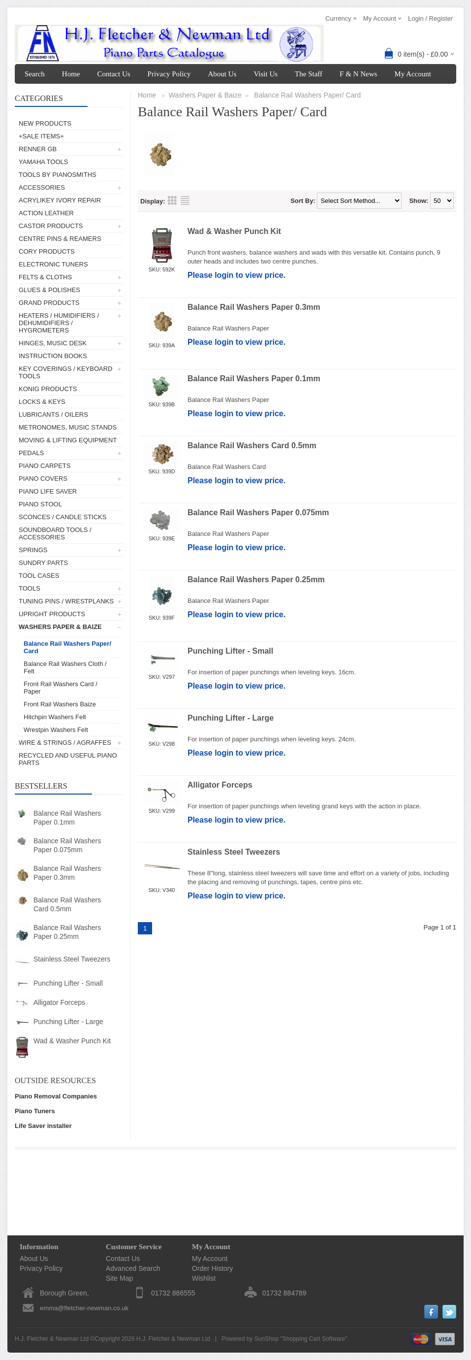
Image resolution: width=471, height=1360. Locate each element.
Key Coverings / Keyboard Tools (65, 372)
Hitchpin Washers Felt (55, 717)
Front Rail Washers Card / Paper (60, 687)
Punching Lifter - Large (68, 1022)
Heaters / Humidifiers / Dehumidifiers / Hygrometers (59, 323)
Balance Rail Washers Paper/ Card (67, 647)
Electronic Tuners (53, 264)
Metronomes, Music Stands (68, 427)
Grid (172, 200)
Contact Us (113, 74)
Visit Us (265, 74)
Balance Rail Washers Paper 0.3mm (67, 872)
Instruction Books (53, 356)
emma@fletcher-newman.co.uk (84, 1308)
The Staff (308, 74)
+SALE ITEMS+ (41, 136)
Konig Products (48, 389)
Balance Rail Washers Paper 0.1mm (67, 817)
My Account (412, 74)
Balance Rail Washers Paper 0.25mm (67, 932)
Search (35, 74)
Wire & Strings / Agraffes (65, 742)
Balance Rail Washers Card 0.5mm (67, 904)
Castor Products (51, 226)
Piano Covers (43, 478)
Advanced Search (133, 1268)
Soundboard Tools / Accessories (55, 533)
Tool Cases (39, 575)
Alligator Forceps (59, 1002)
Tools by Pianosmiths (57, 174)
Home (71, 74)
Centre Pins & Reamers (60, 238)
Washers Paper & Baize (60, 626)
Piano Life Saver (48, 491)
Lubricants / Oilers (53, 414)
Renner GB (38, 149)
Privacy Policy (169, 74)
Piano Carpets (44, 465)
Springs (33, 550)
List (185, 200)
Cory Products (47, 251)
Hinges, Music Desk (53, 343)
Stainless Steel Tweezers (71, 959)
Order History (212, 1268)
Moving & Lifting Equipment (68, 440)
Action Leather (46, 213)
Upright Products (52, 614)
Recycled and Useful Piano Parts (68, 759)
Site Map (119, 1278)
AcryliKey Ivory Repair (60, 200)
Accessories (42, 187)
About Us (222, 74)
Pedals (31, 453)
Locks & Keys (42, 401)
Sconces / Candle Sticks (62, 517)
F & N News (358, 74)
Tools (29, 588)
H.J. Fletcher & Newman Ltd (173, 1338)
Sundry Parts (43, 562)
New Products (45, 123)
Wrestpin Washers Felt (56, 729)
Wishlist (204, 1278)
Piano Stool (40, 504)
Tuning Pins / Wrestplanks (66, 601)
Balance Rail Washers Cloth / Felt (65, 667)
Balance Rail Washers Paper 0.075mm (67, 845)
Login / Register (430, 18)
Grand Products (49, 302)
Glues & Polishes (49, 290)
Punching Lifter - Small (68, 983)
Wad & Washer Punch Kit (72, 1041)
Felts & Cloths (45, 277)
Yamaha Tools (43, 162)
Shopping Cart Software (314, 1338)
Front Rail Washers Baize (60, 704)
